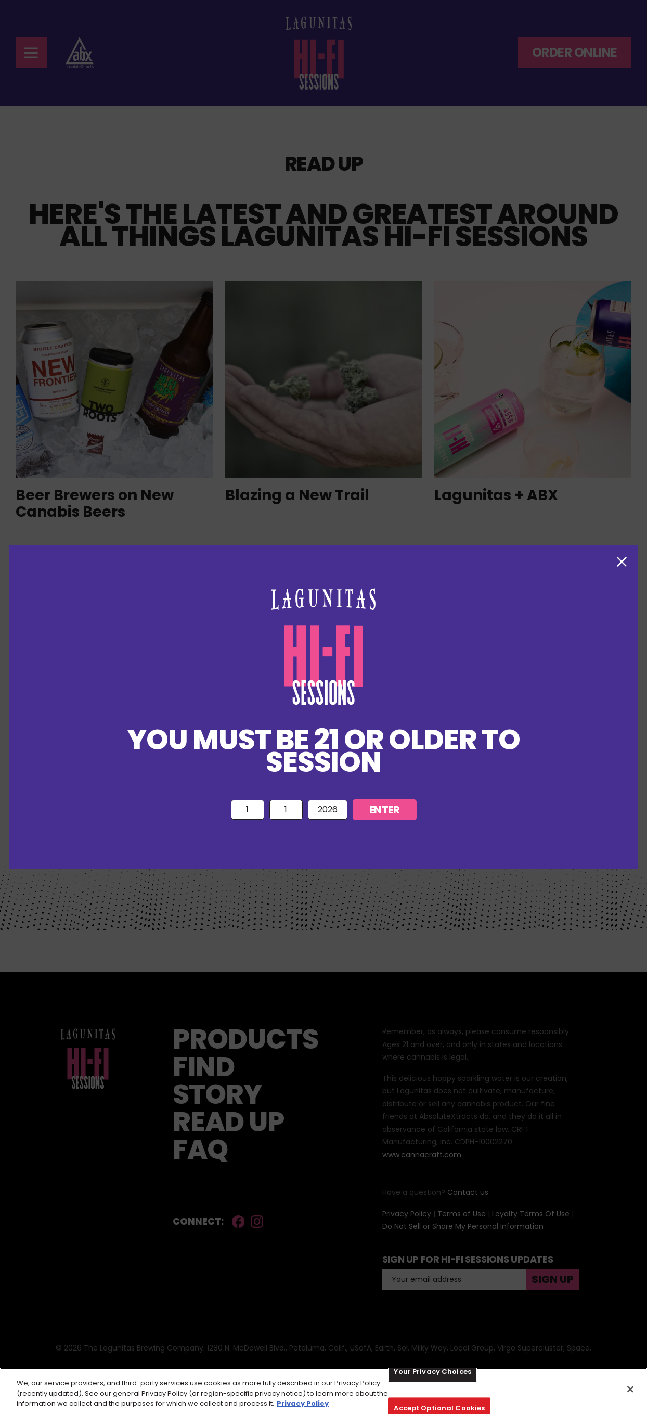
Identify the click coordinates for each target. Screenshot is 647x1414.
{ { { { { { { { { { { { (247, 810)
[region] (323, 1391)
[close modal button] (622, 562)
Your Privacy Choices (432, 1372)
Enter (384, 809)
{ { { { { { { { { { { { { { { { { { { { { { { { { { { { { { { (286, 810)
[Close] (630, 1389)
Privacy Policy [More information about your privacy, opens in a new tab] (303, 1403)
